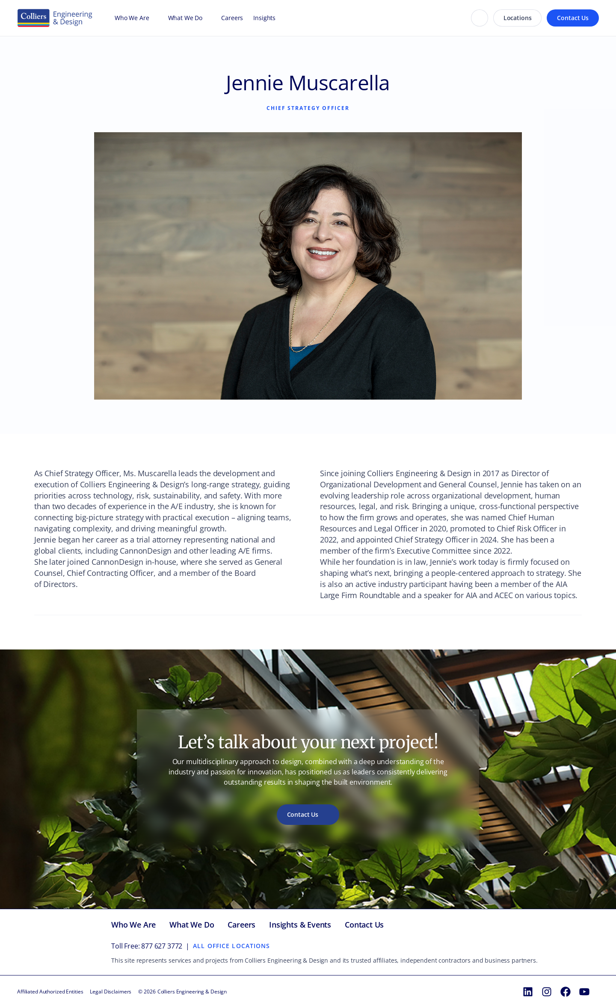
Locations (517, 18)
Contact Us (573, 18)
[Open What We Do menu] (206, 18)
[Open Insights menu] (279, 18)
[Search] (479, 18)
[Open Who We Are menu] (153, 18)
